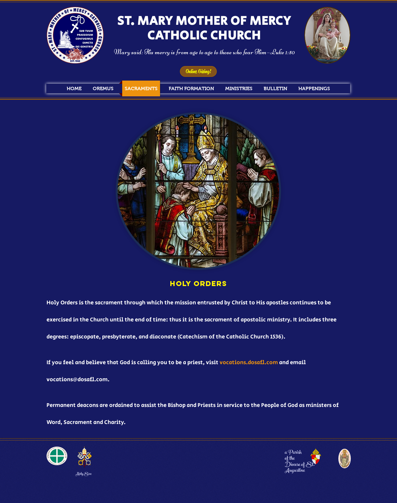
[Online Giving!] (198, 71)
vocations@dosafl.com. (78, 380)
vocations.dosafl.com (249, 363)
